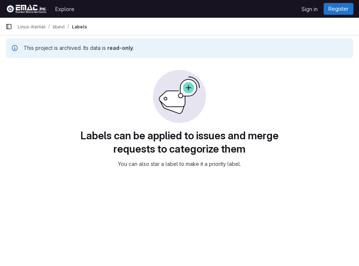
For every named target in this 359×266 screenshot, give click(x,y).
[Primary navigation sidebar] (9, 27)
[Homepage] (26, 9)
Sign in (310, 9)
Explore (64, 9)
